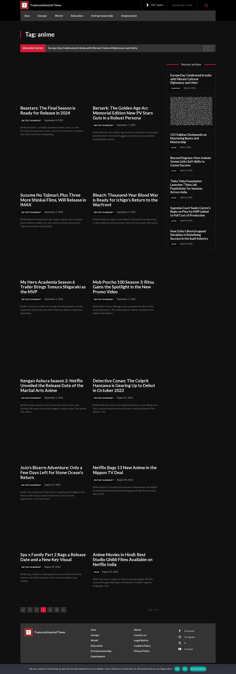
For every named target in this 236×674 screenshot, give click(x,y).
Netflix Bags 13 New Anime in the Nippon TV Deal (125, 470)
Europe (175, 88)
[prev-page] (23, 609)
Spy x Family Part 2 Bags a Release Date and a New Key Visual (53, 557)
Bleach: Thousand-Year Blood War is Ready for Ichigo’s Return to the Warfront (125, 199)
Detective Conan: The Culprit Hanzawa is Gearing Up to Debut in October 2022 (124, 385)
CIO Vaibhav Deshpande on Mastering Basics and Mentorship (188, 138)
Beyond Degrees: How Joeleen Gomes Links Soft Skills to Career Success (190, 161)
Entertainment (31, 120)
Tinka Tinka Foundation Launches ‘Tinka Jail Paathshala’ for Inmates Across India (186, 186)
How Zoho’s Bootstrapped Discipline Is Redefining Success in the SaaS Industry (189, 234)
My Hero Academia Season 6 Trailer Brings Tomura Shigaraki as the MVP (50, 286)
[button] (206, 5)
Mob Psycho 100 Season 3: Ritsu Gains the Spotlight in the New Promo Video (123, 286)
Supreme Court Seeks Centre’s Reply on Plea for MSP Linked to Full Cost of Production (190, 211)
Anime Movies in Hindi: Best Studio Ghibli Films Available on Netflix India (123, 559)
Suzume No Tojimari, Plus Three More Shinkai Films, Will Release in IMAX (51, 199)
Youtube (188, 649)
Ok (177, 669)
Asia (96, 572)
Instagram (189, 637)
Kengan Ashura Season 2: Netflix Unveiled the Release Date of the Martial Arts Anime (52, 385)
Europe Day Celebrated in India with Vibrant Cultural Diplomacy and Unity (93, 47)
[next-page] (63, 609)
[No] (232, 669)
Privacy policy (198, 669)
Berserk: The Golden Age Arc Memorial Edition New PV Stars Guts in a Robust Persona (123, 112)
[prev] (205, 48)
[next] (211, 48)
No (185, 669)
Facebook (189, 631)
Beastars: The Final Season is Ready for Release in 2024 (48, 110)
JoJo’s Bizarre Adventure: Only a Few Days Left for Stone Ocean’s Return (51, 472)
